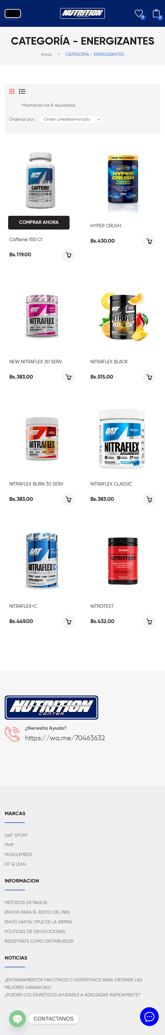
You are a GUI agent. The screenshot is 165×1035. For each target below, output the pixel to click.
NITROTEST (102, 606)
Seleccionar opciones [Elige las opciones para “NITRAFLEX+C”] (68, 621)
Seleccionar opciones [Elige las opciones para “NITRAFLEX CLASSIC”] (149, 499)
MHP (9, 845)
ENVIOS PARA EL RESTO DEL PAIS (37, 912)
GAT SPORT (16, 835)
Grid (11, 91)
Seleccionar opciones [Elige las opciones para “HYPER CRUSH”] (149, 241)
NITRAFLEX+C (23, 606)
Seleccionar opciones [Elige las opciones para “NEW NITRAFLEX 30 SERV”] (68, 377)
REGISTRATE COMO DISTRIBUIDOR (39, 941)
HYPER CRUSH (105, 226)
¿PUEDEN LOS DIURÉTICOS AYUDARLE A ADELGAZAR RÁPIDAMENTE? (72, 995)
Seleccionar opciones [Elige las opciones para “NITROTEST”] (149, 621)
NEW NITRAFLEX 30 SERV (35, 362)
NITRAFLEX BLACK (109, 362)
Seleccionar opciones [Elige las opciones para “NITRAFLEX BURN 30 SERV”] (68, 499)
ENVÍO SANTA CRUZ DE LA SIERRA (38, 922)
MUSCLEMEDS (18, 855)
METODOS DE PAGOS (26, 903)
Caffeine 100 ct (26, 239)
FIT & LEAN (15, 864)
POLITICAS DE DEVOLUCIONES (35, 932)
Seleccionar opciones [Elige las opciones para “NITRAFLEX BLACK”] (149, 377)
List (22, 91)
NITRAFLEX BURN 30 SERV (36, 484)
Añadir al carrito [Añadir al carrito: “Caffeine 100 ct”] (68, 255)
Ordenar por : (22, 119)
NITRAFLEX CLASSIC (111, 484)
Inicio (46, 54)
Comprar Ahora (39, 222)
